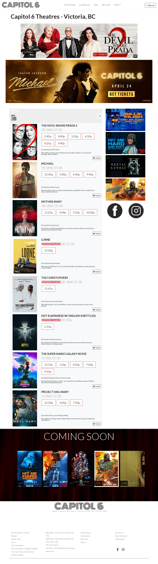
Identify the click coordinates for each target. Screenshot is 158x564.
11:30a (48, 365)
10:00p (92, 212)
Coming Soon (84, 5)
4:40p (63, 212)
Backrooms (50, 551)
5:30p (76, 136)
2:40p (48, 136)
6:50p (90, 136)
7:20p (77, 212)
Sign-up (150, 5)
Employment (119, 539)
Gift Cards (106, 5)
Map (96, 5)
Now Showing (69, 5)
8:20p (48, 143)
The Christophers (17, 545)
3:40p (63, 174)
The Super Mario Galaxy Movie (22, 552)
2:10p (48, 327)
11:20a (48, 212)
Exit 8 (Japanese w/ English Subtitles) (24, 549)
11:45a (48, 288)
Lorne (13, 542)
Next (99, 115)
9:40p (62, 143)
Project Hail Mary (17, 555)
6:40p (77, 174)
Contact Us (119, 533)
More (116, 5)
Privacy (83, 542)
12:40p (48, 174)
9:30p (48, 372)
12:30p (48, 403)
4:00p (62, 136)
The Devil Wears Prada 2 (20, 533)
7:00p (91, 365)
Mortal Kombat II (52, 545)
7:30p (77, 403)
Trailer (97, 158)
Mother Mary (16, 539)
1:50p (63, 365)
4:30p (77, 365)
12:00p (48, 250)
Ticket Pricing (85, 533)
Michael (14, 536)
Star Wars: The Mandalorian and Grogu (60, 548)
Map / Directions (121, 536)
